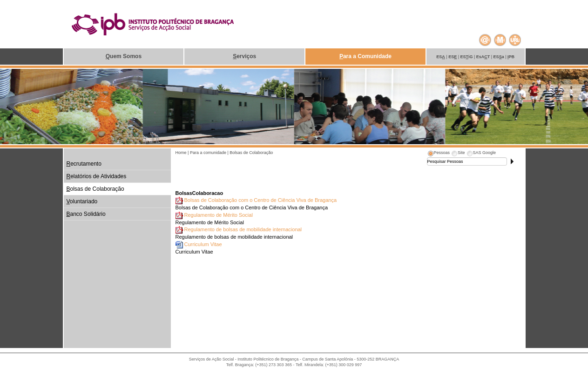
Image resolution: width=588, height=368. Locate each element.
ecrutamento (84, 164)
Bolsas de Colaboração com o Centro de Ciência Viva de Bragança (260, 200)
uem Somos (124, 56)
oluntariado (82, 201)
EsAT (483, 56)
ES (440, 56)
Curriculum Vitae (203, 244)
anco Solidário (86, 214)
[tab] (438, 154)
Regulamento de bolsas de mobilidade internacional (243, 229)
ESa (498, 56)
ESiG (466, 56)
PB (510, 56)
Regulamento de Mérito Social (218, 215)
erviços (244, 56)
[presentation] (438, 154)
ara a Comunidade (365, 56)
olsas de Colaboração (95, 189)
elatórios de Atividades (97, 176)
